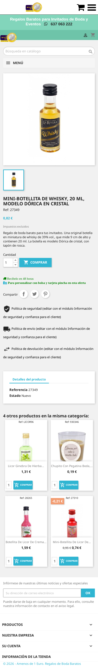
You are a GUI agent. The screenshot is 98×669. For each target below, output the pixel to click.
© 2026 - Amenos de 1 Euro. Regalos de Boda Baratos (42, 663)
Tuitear (34, 294)
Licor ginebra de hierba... (26, 466)
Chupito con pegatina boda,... (72, 466)
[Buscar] (49, 51)
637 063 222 (58, 24)
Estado (15, 395)
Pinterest (45, 294)
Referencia (18, 390)
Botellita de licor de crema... (26, 542)
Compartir (23, 294)
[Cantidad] (8, 262)
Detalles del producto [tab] (29, 379)
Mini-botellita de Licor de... (72, 542)
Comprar (35, 262)
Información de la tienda (26, 656)
